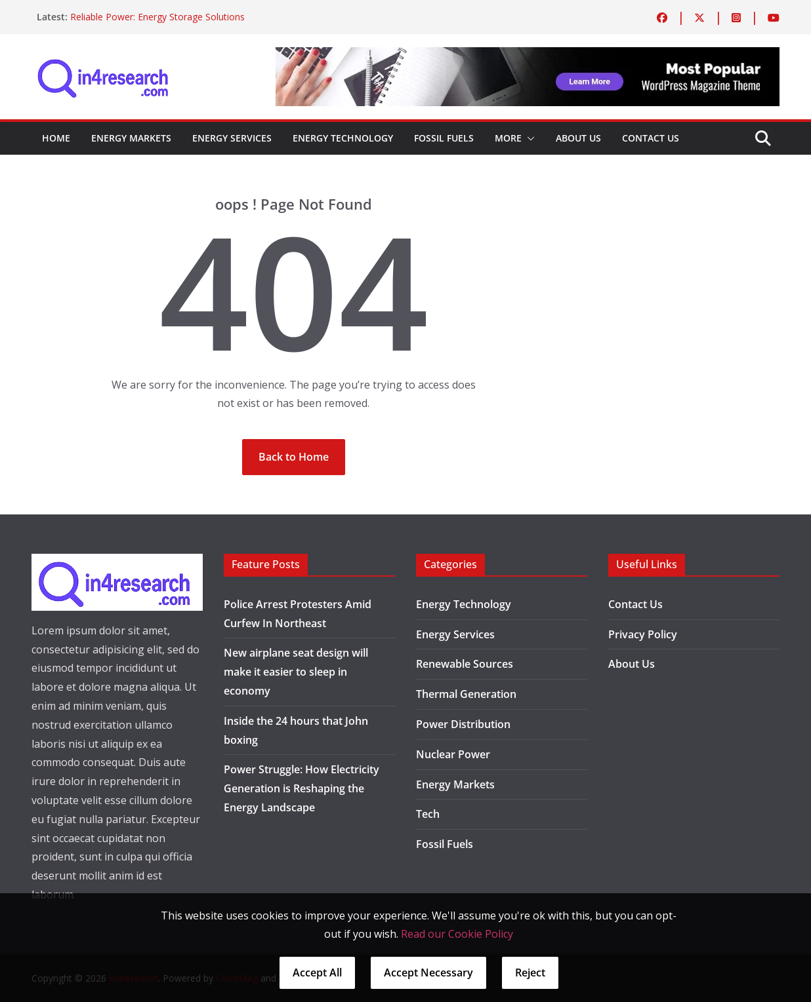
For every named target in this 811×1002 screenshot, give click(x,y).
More (508, 138)
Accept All (317, 972)
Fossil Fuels (444, 138)
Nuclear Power (453, 754)
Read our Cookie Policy (457, 934)
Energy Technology (343, 138)
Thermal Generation (466, 694)
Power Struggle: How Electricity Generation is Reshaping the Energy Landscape (301, 788)
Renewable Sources (464, 664)
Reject (530, 972)
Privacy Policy (642, 634)
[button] (528, 138)
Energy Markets (131, 138)
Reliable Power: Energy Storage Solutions (157, 16)
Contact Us (650, 138)
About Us (578, 138)
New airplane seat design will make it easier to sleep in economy (296, 672)
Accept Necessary (428, 972)
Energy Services (232, 138)
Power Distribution (463, 724)
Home (56, 138)
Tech (428, 814)
